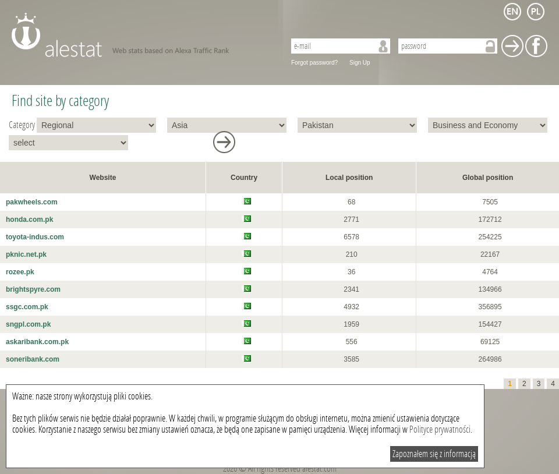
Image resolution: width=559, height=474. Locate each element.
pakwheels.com (32, 202)
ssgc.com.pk (27, 307)
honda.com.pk (29, 219)
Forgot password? (314, 62)
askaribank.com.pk (37, 342)
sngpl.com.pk (28, 324)
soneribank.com (32, 359)
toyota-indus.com (35, 237)
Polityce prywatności (439, 429)
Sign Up (359, 62)
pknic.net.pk (26, 254)
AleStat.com (141, 35)
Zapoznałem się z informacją (434, 453)
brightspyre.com (33, 289)
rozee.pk (20, 272)
